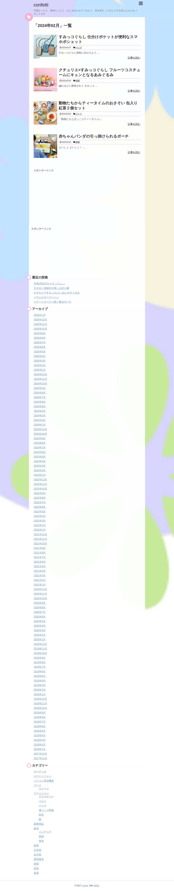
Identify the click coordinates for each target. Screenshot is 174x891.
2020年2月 (40, 635)
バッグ (42, 805)
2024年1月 (40, 424)
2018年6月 (40, 726)
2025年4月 (40, 356)
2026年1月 (40, 315)
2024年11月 (40, 379)
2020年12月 (40, 589)
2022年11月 (40, 484)
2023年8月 (40, 443)
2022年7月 (40, 502)
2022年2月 (40, 525)
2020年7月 (40, 612)
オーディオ (40, 771)
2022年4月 (40, 516)
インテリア (45, 831)
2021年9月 (40, 548)
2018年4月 (40, 735)
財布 (41, 814)
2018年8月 (40, 717)
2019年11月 (40, 648)
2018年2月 (40, 744)
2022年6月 (40, 507)
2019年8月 (40, 662)
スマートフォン (42, 776)
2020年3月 (40, 630)
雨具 (36, 868)
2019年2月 (40, 689)
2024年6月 (40, 402)
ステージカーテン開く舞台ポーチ (52, 302)
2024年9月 (40, 388)
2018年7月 (40, 721)
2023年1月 (40, 475)
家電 (36, 845)
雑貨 (36, 863)
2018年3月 (40, 740)
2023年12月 (40, 429)
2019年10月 (40, 653)
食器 (36, 873)
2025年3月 (40, 360)
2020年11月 (40, 594)
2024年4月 (40, 411)
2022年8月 (40, 498)
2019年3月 (40, 685)
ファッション (41, 793)
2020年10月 (40, 598)
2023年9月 (40, 438)
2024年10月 (40, 383)
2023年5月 (40, 456)
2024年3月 (40, 415)
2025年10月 (40, 328)
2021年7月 (40, 557)
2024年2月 (40, 420)
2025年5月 (40, 351)
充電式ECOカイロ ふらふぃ (49, 283)
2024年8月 (40, 392)
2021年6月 (40, 562)
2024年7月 (40, 397)
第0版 (96, 885)
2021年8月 (40, 552)
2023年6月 (40, 452)
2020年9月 (40, 603)
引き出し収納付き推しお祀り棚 (51, 288)
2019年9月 (40, 658)
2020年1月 (40, 639)
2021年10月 (40, 543)
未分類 (37, 854)
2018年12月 (40, 699)
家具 (36, 828)
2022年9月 (40, 493)
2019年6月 (40, 671)
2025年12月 (40, 319)
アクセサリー (46, 796)
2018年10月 (40, 708)
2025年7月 (40, 342)
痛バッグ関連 (46, 810)
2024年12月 (40, 374)
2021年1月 (40, 584)
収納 (41, 836)
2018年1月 (40, 749)
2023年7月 (40, 447)
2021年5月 (40, 566)
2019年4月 (40, 680)
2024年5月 (40, 406)
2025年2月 (40, 365)
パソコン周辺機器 (44, 780)
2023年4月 (40, 461)
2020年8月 (40, 607)
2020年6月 (40, 616)
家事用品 (39, 824)
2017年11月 (40, 758)
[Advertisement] (60, 194)
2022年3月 (40, 520)
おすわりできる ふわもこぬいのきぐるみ (57, 292)
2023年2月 (40, 470)
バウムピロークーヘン (46, 297)
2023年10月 (40, 434)
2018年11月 (40, 703)
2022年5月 (40, 511)
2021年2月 (40, 580)
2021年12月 (40, 534)
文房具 (37, 850)
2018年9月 (40, 712)
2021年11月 (40, 539)
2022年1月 (40, 530)
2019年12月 (40, 644)
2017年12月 (40, 753)
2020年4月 (40, 626)
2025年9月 (40, 333)
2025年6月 (40, 347)
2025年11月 (40, 324)
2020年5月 (40, 621)
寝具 (41, 841)
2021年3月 (40, 575)
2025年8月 (40, 338)
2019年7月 (40, 667)
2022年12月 (40, 479)
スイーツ (44, 788)
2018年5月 (40, 731)
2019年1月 (40, 694)
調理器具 (39, 859)
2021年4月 (40, 571)
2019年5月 (40, 676)
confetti (41, 4)
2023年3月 (40, 466)
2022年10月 (40, 488)
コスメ (42, 801)
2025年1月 (40, 370)
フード (37, 785)
